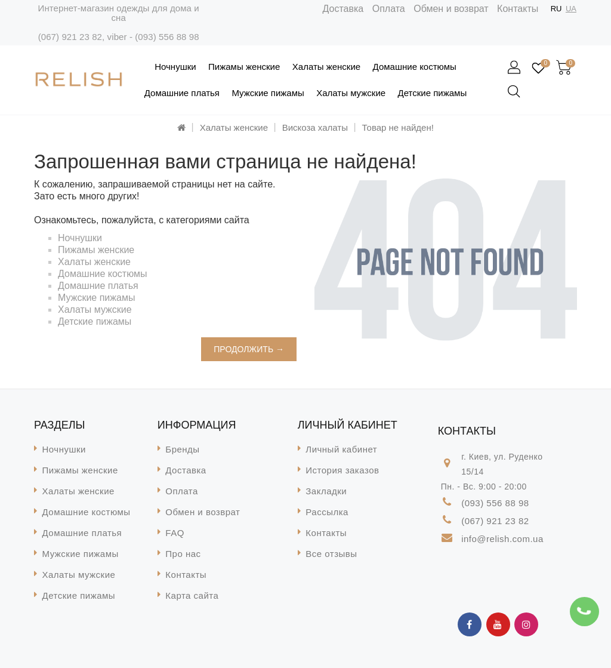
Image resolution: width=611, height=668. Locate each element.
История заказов (342, 470)
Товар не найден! (398, 127)
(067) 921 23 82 (70, 37)
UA (571, 8)
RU (556, 8)
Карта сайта (191, 595)
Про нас (182, 554)
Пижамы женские (244, 66)
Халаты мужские (350, 93)
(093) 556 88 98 (167, 37)
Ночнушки (175, 66)
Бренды (182, 449)
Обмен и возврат (450, 9)
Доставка (343, 9)
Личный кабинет (341, 449)
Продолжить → (249, 349)
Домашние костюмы (414, 66)
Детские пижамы (432, 93)
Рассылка (327, 512)
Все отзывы (331, 554)
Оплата (388, 9)
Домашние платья (182, 93)
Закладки (326, 491)
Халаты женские (326, 66)
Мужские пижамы (268, 93)
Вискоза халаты (315, 127)
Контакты (517, 9)
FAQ (174, 533)
